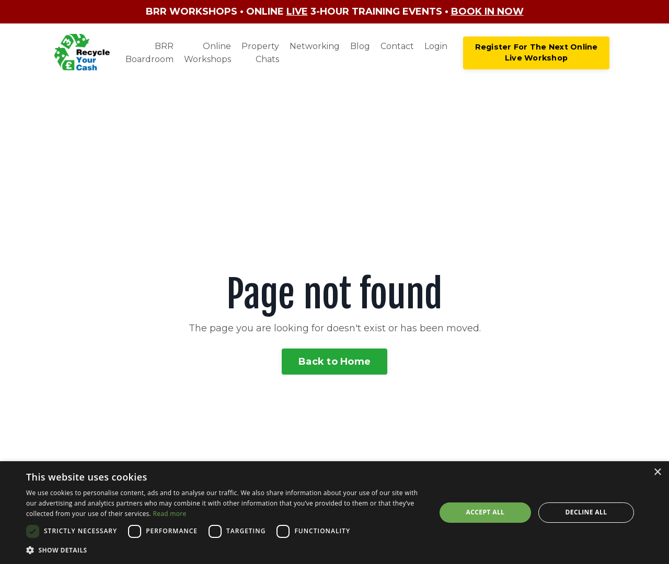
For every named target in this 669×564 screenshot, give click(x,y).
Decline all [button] (586, 512)
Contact (397, 46)
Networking (315, 46)
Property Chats (260, 53)
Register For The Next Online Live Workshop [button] (536, 52)
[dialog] (334, 512)
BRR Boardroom (149, 53)
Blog (360, 46)
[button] (225, 550)
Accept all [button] (485, 512)
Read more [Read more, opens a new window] (169, 513)
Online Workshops (207, 53)
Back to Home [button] (334, 361)
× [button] (657, 472)
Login (435, 46)
